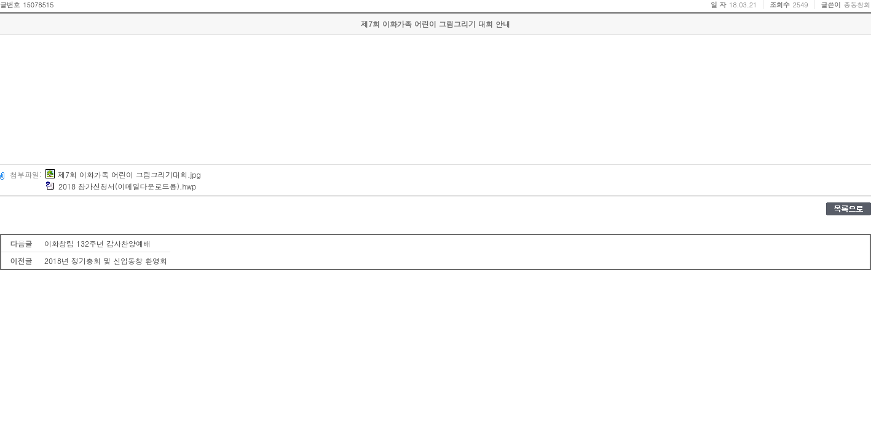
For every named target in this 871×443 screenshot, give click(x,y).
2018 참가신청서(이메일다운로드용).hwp (120, 186)
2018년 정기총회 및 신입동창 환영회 (105, 260)
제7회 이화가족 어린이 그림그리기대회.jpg (123, 174)
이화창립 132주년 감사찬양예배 (97, 243)
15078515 (38, 4)
